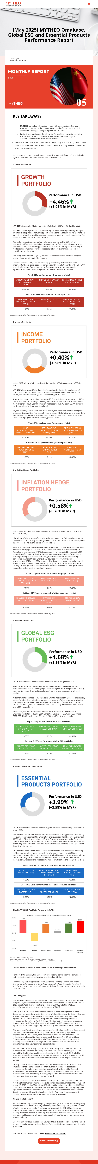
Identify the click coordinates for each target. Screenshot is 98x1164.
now (20, 1126)
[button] (89, 4)
